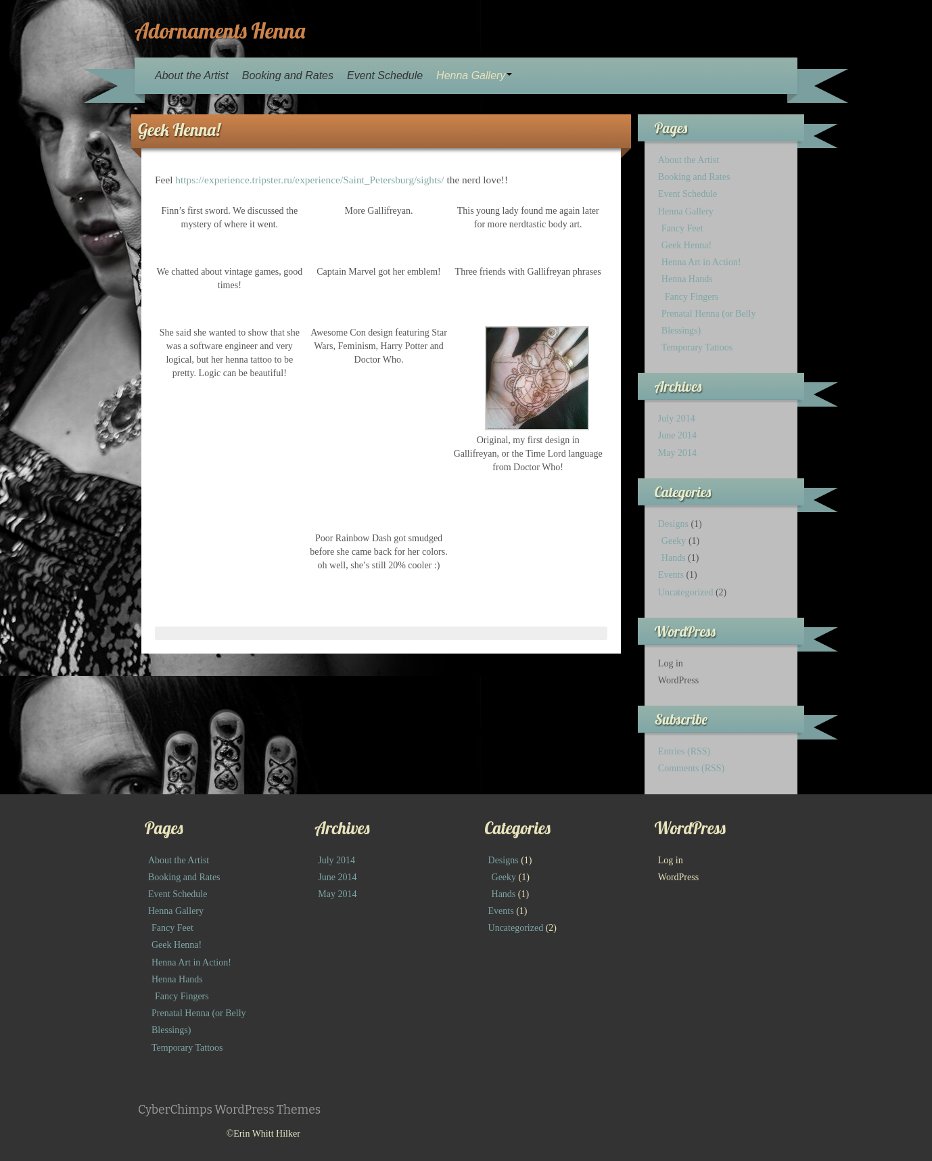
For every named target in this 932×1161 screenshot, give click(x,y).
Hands (673, 558)
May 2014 (677, 453)
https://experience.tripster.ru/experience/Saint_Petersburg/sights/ (309, 179)
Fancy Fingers (692, 297)
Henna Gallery (474, 75)
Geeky (673, 541)
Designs (673, 524)
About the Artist (192, 75)
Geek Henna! (686, 245)
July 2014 (676, 418)
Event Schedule (385, 75)
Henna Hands (687, 279)
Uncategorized (686, 592)
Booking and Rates (287, 75)
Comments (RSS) (691, 768)
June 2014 (677, 435)
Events (671, 575)
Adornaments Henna (220, 30)
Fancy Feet (682, 228)
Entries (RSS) (684, 751)
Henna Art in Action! (701, 262)
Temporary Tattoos (696, 347)
